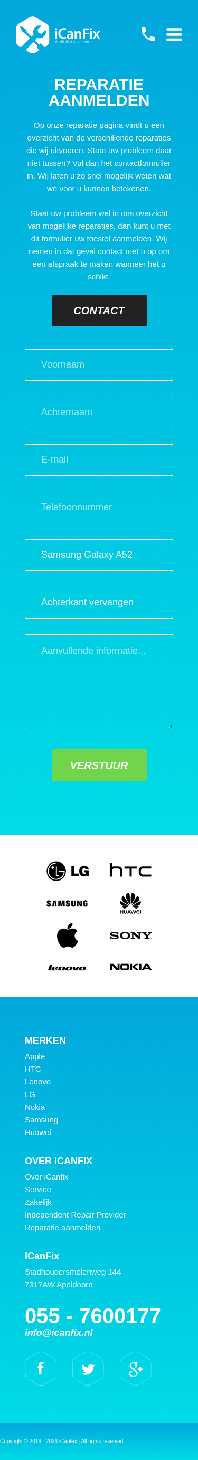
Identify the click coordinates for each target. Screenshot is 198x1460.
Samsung (41, 1119)
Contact (98, 310)
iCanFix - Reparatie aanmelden (58, 35)
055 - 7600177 (148, 34)
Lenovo (38, 1081)
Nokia (35, 1106)
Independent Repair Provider (75, 1214)
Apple (35, 1056)
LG (30, 1094)
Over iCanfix (47, 1176)
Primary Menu (174, 34)
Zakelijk (38, 1201)
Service (38, 1189)
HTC (33, 1068)
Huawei (38, 1132)
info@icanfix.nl (59, 1332)
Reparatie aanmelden (62, 1227)
